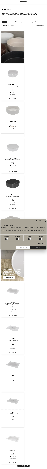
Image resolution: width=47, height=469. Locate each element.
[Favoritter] (22, 466)
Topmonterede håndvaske (9, 166)
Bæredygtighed (23, 446)
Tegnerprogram (23, 443)
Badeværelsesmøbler (15, 6)
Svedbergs (4, 6)
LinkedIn (25, 459)
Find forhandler (19, 452)
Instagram (18, 459)
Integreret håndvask (8, 289)
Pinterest (32, 459)
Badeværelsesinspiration (23, 449)
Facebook (13, 459)
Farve (24, 21)
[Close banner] (45, 221)
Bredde (30, 21)
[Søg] (19, 466)
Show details (40, 243)
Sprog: (18, 462)
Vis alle (4, 21)
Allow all (38, 247)
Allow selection (23, 247)
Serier (23, 440)
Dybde (36, 21)
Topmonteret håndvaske (14, 21)
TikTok (22, 459)
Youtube (28, 459)
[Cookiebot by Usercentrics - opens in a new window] (37, 221)
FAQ (20, 433)
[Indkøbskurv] (25, 466)
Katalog (26, 433)
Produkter (8, 6)
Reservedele (28, 452)
